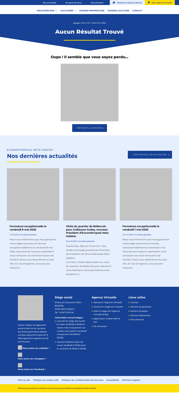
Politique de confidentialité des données (82, 393)
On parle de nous (73, 3)
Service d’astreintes (140, 329)
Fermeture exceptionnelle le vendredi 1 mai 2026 (141, 241)
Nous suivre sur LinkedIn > (36, 361)
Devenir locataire (118, 21)
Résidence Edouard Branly (127, 2)
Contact (137, 21)
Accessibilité (112, 393)
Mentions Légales (131, 393)
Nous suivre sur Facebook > (32, 383)
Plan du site (24, 393)
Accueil (76, 36)
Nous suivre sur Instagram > (32, 372)
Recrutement (97, 3)
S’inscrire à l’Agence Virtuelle (108, 320)
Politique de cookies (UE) (46, 393)
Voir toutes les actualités (150, 168)
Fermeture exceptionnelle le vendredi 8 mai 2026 (28, 241)
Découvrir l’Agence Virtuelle (108, 316)
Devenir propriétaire (91, 21)
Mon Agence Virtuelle (160, 2)
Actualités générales (28, 248)
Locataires (66, 21)
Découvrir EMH (45, 21)
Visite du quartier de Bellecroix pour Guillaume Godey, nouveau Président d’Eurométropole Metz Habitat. (87, 244)
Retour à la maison (89, 141)
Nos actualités (49, 3)
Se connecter (100, 340)
